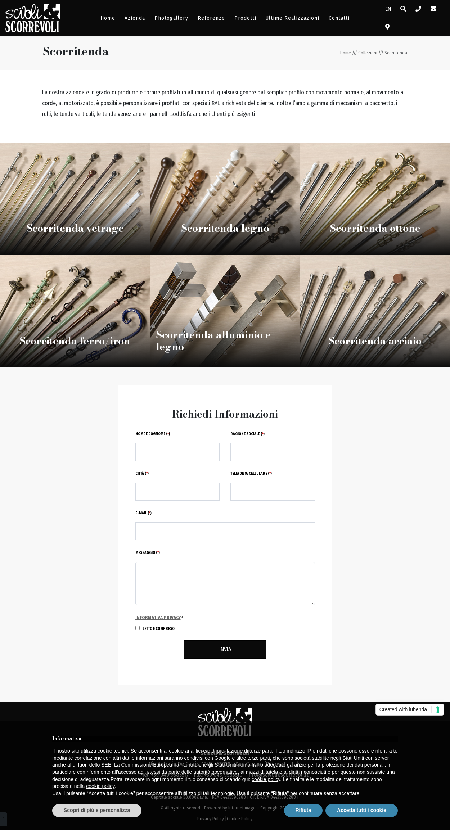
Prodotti (245, 18)
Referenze (211, 18)
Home (107, 18)
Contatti (339, 18)
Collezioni (367, 52)
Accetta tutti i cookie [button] (361, 810)
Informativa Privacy (158, 617)
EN (388, 8)
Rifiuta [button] (303, 810)
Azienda (135, 18)
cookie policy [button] (266, 779)
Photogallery (171, 18)
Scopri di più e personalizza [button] (97, 810)
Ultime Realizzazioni (292, 18)
